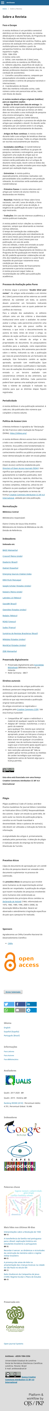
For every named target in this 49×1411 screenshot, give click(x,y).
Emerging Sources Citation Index (17, 574)
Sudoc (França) (9, 627)
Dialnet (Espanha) (10, 568)
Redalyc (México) (10, 615)
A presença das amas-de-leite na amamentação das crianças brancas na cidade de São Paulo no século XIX (24, 1265)
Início (5, 9)
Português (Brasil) (12, 1035)
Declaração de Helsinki (12, 901)
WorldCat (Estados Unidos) (14, 645)
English (7, 1027)
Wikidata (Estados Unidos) (14, 639)
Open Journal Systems (13, 1343)
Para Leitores (9, 1051)
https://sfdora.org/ (18, 433)
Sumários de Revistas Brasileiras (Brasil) (20, 633)
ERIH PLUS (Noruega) (12, 580)
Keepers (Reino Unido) (12, 592)
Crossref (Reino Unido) (12, 556)
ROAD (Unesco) (9, 621)
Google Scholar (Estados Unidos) (17, 586)
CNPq (10, 943)
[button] (9, 1004)
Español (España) (11, 1031)
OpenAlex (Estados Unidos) (14, 609)
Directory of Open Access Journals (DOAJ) (21, 468)
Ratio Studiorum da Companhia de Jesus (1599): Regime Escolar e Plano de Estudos (22, 1275)
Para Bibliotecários (11, 1059)
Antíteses (11, 2)
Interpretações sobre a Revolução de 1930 (22, 1232)
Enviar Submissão (13, 992)
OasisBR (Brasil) (10, 603)
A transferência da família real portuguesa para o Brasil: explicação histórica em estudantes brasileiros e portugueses (22, 1241)
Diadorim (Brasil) (10, 562)
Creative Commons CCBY (28, 709)
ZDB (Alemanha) (10, 651)
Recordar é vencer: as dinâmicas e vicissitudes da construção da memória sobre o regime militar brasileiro (24, 1253)
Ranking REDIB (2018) (13, 1103)
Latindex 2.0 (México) (12, 597)
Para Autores (9, 1055)
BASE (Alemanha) (10, 550)
